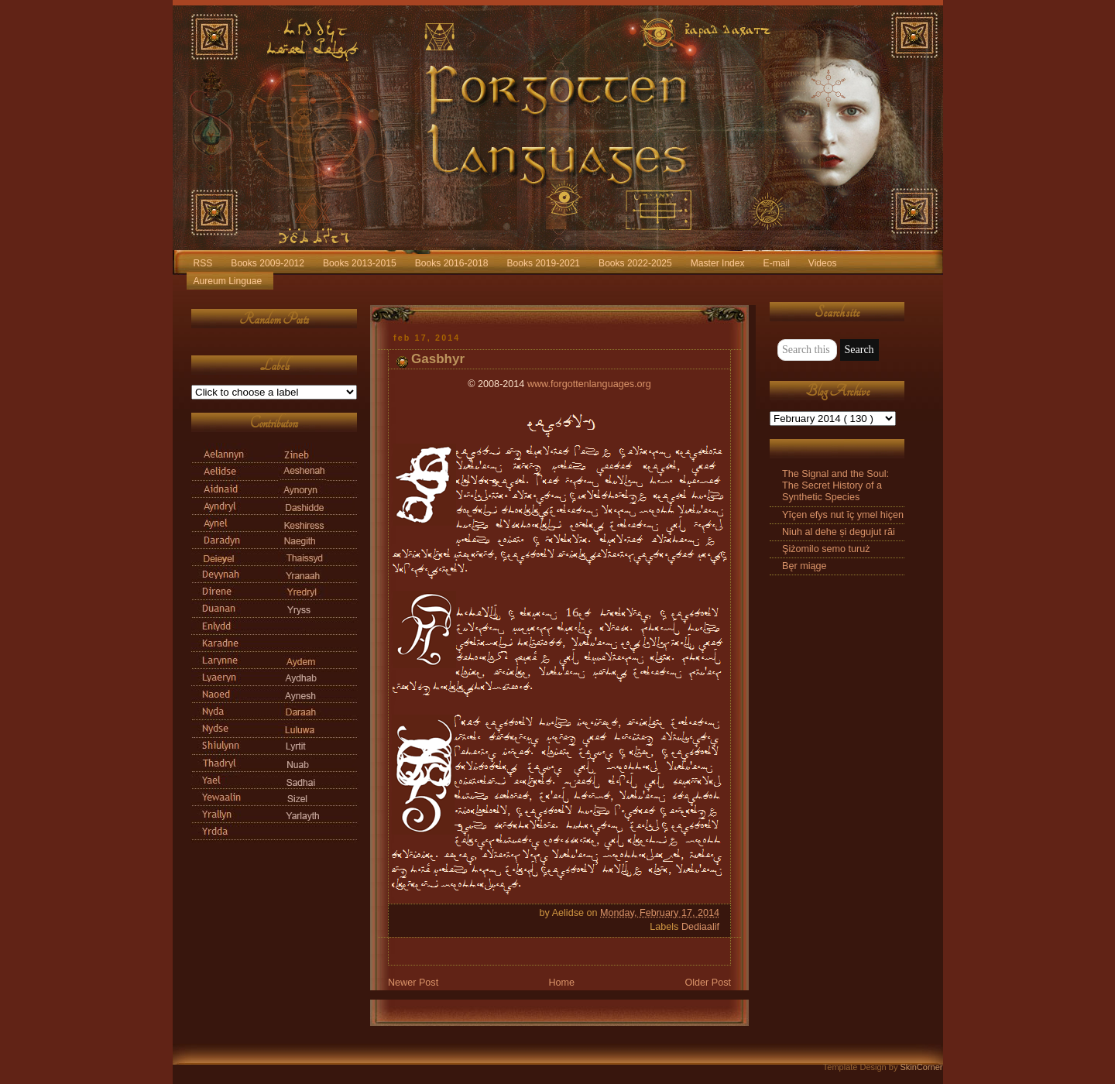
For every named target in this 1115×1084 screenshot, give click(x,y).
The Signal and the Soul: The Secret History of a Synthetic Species (835, 485)
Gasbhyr (438, 359)
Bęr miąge (804, 566)
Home (561, 982)
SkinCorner (921, 1067)
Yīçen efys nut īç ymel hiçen (843, 514)
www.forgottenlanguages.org (589, 384)
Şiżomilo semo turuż (826, 549)
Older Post (707, 982)
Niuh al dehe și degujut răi (838, 532)
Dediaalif (700, 926)
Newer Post (413, 982)
